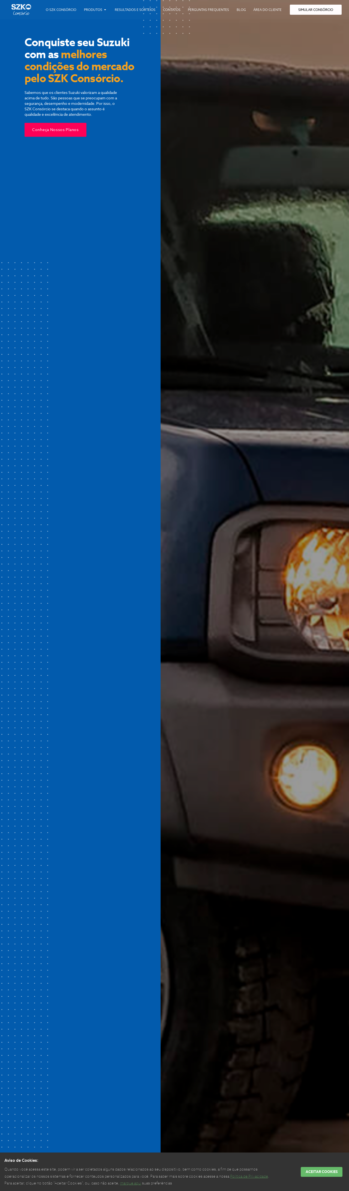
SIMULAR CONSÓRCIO (315, 10)
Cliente (267, 10)
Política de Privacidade (249, 1176)
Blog (241, 10)
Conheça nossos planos (55, 129)
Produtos (95, 10)
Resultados (135, 10)
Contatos (171, 10)
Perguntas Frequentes (208, 10)
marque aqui (130, 1183)
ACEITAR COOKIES (322, 1171)
